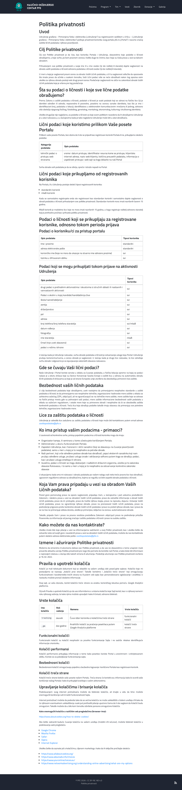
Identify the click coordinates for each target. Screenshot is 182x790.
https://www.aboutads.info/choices (58, 757)
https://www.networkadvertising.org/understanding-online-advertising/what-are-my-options (86, 763)
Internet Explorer (49, 743)
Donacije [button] (149, 6)
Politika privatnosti (89, 783)
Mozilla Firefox (48, 733)
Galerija (162, 6)
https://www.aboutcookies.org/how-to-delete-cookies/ (64, 716)
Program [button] (105, 6)
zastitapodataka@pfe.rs (50, 423)
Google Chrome (48, 730)
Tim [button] (117, 6)
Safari (44, 736)
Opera (44, 739)
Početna (93, 6)
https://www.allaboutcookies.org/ (57, 753)
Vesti (127, 6)
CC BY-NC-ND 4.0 (94, 780)
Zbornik (137, 6)
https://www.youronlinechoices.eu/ (58, 760)
